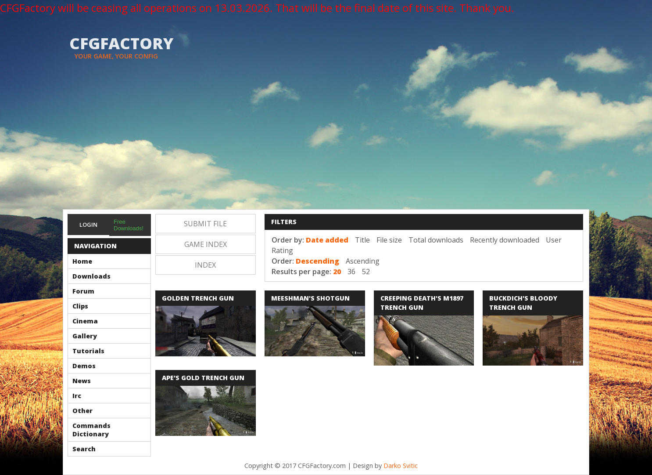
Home (82, 261)
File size (389, 240)
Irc (76, 396)
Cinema (85, 321)
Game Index (205, 244)
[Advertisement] (326, 143)
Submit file (205, 223)
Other (82, 410)
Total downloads (435, 240)
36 (351, 271)
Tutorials (88, 351)
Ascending (363, 261)
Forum (83, 291)
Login (88, 224)
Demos (84, 366)
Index (205, 265)
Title (362, 240)
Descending (317, 261)
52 (366, 271)
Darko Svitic (400, 465)
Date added (327, 240)
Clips (80, 306)
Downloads (91, 276)
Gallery (84, 336)
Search (84, 449)
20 (337, 271)
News (81, 381)
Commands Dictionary (91, 429)
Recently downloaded (504, 240)
